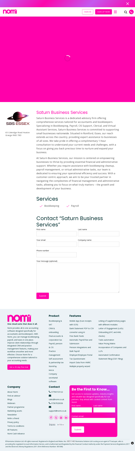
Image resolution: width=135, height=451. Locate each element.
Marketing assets (14, 411)
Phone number (56, 253)
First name (56, 232)
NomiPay (53, 366)
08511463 (71, 441)
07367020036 (57, 403)
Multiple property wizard (79, 366)
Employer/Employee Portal (80, 355)
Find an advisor (13, 395)
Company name (98, 243)
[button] (115, 12)
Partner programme (15, 407)
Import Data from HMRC (80, 362)
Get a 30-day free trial (18, 367)
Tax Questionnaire (77, 359)
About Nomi (12, 392)
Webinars (11, 403)
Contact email (93, 419)
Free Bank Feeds (76, 336)
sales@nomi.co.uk (56, 399)
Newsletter (12, 414)
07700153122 (57, 392)
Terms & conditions (15, 426)
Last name (98, 232)
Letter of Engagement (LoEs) (110, 328)
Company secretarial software (53, 378)
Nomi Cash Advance (16, 433)
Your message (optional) (77, 276)
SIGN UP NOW (103, 12)
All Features (12, 430)
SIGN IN (87, 12)
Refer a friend (13, 418)
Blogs (9, 399)
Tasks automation (106, 340)
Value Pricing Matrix (106, 343)
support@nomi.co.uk (57, 411)
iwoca (51, 370)
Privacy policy (13, 422)
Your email (56, 243)
